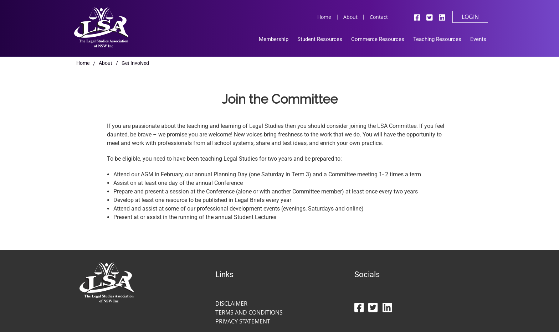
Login (470, 17)
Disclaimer (231, 303)
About (350, 17)
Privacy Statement (242, 321)
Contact (379, 17)
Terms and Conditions (249, 312)
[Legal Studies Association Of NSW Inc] (101, 27)
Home (324, 17)
